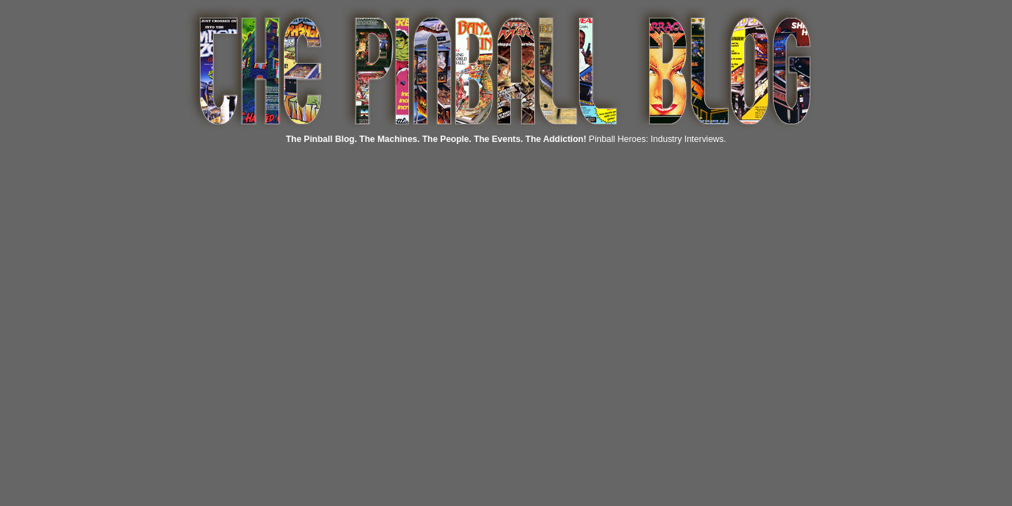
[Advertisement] (269, 214)
